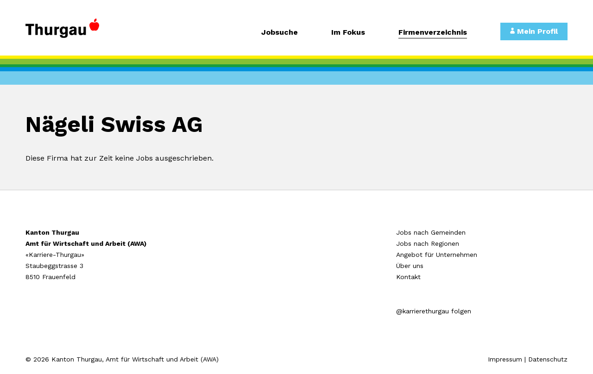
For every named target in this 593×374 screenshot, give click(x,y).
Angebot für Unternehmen (436, 254)
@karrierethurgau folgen (433, 311)
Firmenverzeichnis (432, 33)
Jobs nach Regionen (427, 243)
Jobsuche (279, 33)
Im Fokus (348, 33)
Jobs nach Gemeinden (431, 232)
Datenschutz (548, 359)
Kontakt (408, 276)
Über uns (409, 265)
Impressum (505, 359)
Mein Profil (534, 31)
